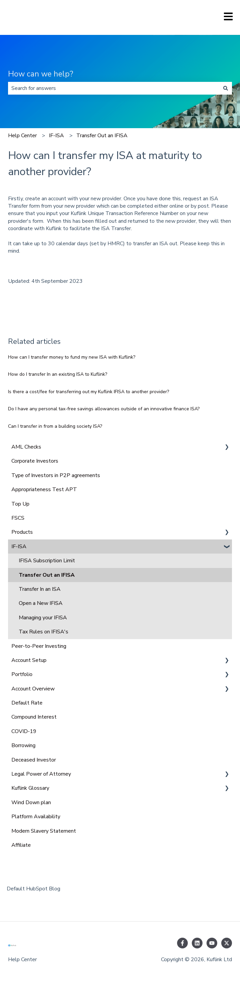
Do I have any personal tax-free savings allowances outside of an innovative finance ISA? (103, 409)
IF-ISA (56, 135)
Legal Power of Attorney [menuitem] (41, 774)
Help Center (22, 135)
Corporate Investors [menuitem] (34, 461)
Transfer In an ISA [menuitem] (40, 589)
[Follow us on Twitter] (226, 943)
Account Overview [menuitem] (33, 688)
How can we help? (40, 74)
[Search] (225, 88)
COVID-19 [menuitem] (23, 731)
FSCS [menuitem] (17, 518)
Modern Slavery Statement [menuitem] (43, 831)
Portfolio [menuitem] (21, 674)
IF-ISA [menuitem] (18, 546)
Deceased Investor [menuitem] (33, 760)
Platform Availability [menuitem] (35, 816)
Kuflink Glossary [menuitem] (30, 788)
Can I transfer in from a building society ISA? (55, 426)
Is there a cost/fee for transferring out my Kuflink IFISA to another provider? (88, 391)
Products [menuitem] (22, 532)
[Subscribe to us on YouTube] (212, 943)
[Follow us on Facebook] (182, 943)
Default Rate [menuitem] (27, 703)
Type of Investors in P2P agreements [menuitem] (55, 475)
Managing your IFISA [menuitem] (43, 617)
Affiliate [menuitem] (21, 845)
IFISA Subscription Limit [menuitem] (47, 560)
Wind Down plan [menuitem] (31, 802)
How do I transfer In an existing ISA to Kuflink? (57, 374)
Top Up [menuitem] (20, 504)
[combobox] (113, 88)
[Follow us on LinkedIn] (197, 943)
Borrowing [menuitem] (23, 745)
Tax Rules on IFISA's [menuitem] (43, 631)
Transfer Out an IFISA (102, 135)
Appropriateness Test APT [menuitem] (44, 489)
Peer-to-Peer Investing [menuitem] (38, 646)
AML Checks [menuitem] (26, 447)
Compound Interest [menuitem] (34, 717)
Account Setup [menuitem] (29, 660)
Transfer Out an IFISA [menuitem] (47, 575)
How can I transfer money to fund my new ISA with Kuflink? (71, 357)
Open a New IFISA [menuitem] (41, 603)
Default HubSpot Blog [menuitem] (33, 888)
